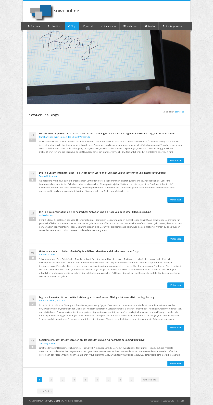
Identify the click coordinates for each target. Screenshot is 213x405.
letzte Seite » (45, 391)
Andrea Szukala (47, 300)
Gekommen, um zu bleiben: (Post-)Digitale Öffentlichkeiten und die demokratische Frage (89, 251)
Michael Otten (46, 215)
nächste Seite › (150, 379)
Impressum (155, 401)
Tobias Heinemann (48, 176)
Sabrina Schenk (47, 254)
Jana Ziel (60, 300)
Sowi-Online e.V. (56, 400)
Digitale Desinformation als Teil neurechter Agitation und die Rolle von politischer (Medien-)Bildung (95, 211)
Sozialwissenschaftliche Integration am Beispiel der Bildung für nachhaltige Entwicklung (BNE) (92, 339)
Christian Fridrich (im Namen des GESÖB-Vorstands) (64, 136)
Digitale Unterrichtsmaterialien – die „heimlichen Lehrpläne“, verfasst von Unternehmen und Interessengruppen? (102, 172)
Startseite (179, 111)
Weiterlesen (176, 160)
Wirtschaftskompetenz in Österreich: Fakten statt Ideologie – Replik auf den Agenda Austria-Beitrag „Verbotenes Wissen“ (107, 133)
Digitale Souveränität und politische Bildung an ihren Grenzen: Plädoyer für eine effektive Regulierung (96, 297)
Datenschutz (168, 401)
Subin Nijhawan (47, 343)
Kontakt (180, 401)
